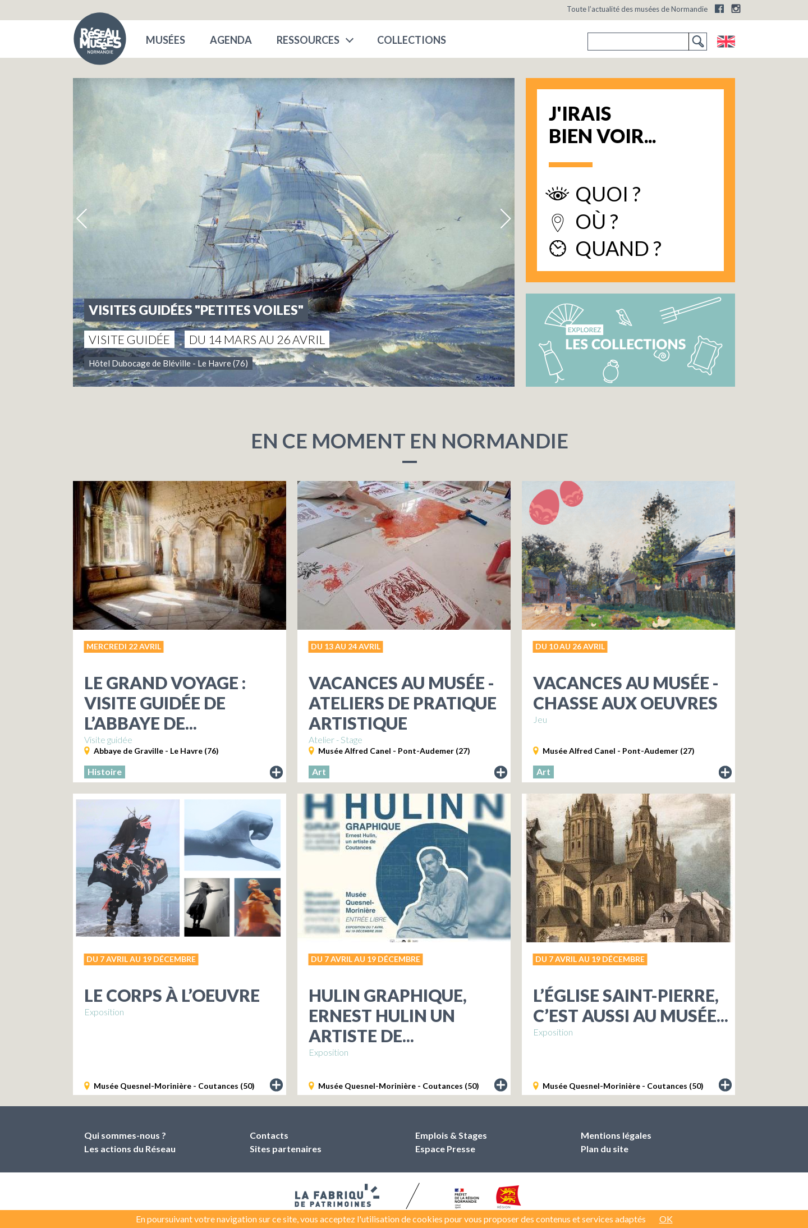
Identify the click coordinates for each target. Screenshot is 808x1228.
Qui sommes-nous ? (125, 1135)
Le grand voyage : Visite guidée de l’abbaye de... (165, 702)
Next (505, 219)
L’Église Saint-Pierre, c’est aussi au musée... (630, 1005)
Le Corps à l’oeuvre (172, 995)
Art (319, 771)
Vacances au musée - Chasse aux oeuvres (626, 692)
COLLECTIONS (411, 40)
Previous (82, 219)
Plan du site (604, 1148)
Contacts (269, 1135)
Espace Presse (445, 1148)
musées (165, 40)
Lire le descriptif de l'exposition (276, 773)
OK (666, 1218)
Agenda (231, 40)
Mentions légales (616, 1135)
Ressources (308, 40)
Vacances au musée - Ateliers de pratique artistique (403, 702)
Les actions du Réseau (130, 1148)
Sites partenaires (286, 1148)
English (726, 41)
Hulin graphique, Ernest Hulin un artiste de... (388, 1015)
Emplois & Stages (451, 1135)
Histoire (105, 771)
